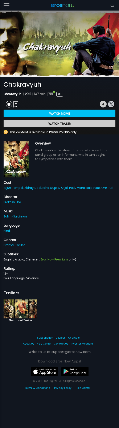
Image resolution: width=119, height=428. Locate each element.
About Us (28, 343)
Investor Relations (82, 343)
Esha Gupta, (51, 188)
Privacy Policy (62, 388)
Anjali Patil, (69, 188)
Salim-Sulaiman (15, 216)
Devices (61, 337)
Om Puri (107, 188)
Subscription (45, 337)
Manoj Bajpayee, (89, 188)
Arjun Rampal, (14, 188)
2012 (28, 94)
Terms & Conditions (37, 388)
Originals (74, 337)
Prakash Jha (12, 202)
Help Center (44, 343)
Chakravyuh (13, 94)
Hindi (7, 231)
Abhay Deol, (33, 188)
